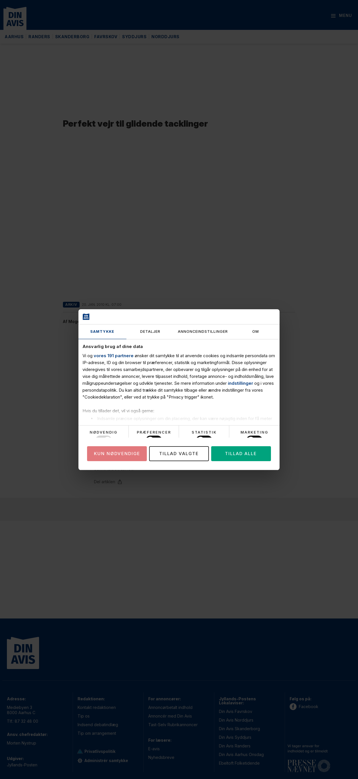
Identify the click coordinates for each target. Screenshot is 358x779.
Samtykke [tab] (102, 331)
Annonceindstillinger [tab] (203, 331)
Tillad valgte (179, 453)
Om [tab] (255, 331)
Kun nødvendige (117, 453)
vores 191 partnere (114, 355)
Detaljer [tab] (150, 331)
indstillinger (240, 383)
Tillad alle (241, 453)
